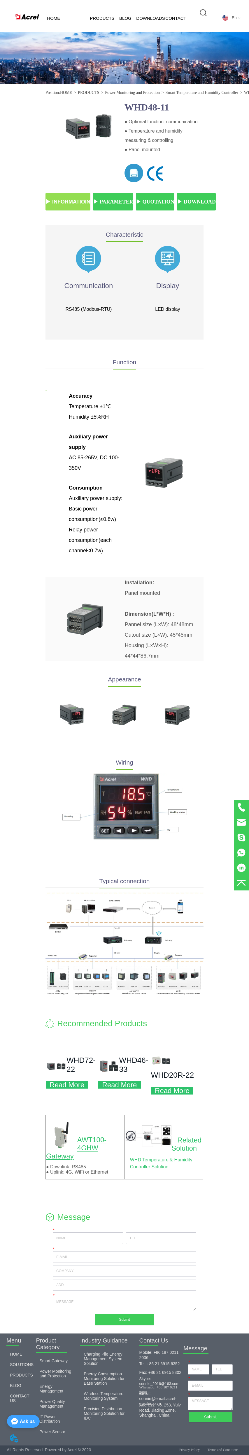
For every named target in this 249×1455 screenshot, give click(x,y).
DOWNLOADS (150, 18)
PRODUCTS (102, 18)
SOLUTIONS (78, 31)
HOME (53, 18)
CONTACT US (175, 24)
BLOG (125, 18)
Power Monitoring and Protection (132, 92)
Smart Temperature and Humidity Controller (202, 92)
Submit (124, 1319)
